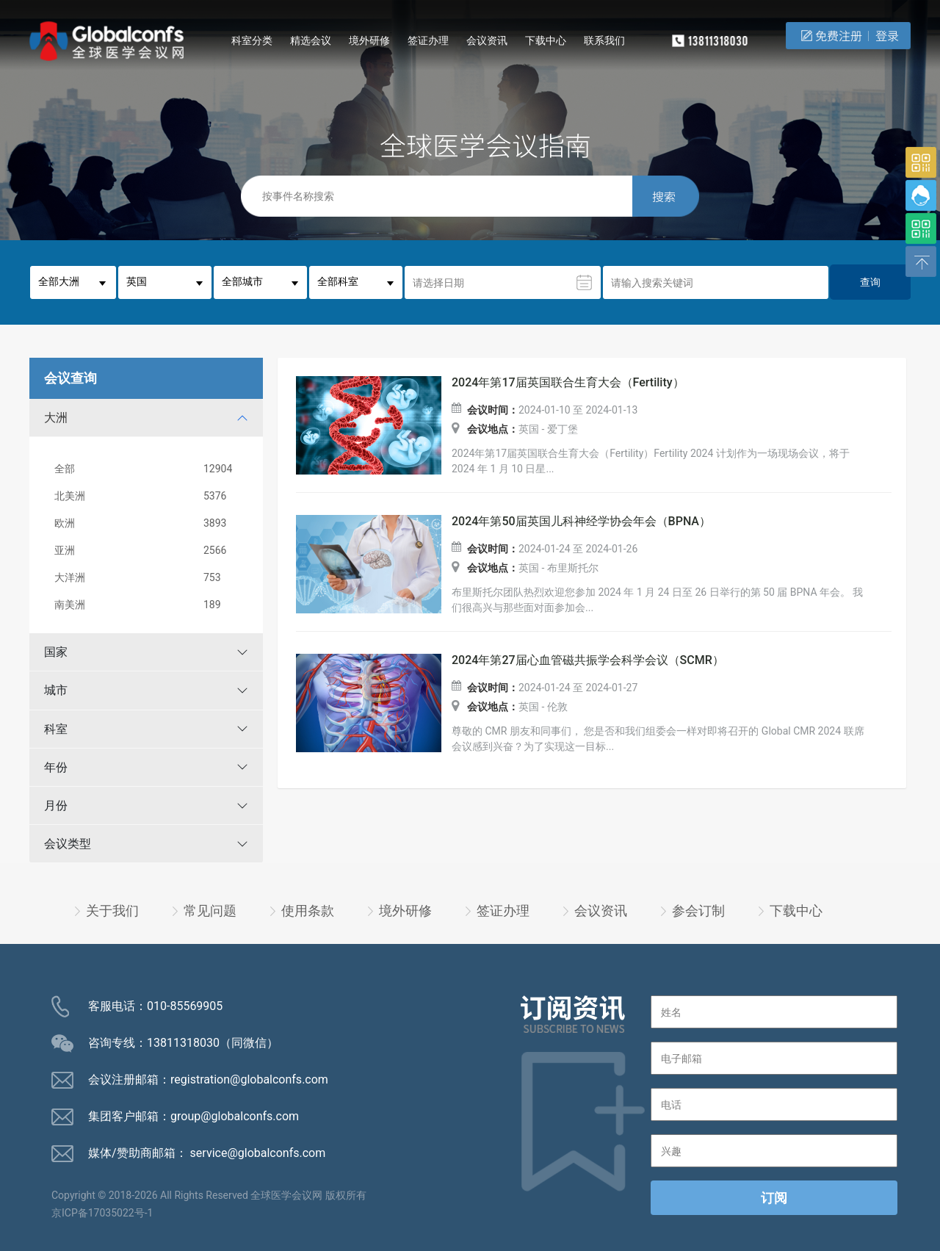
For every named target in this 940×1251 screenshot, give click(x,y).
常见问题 (210, 910)
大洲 (56, 418)
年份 (56, 767)
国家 (56, 652)
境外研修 (369, 40)
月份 (56, 805)
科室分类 (251, 40)
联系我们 (604, 40)
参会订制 (698, 910)
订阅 (774, 1197)
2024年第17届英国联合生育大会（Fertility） (568, 382)
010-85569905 (185, 1006)
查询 (870, 282)
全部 (149, 469)
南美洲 (149, 605)
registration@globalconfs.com (249, 1079)
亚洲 (149, 550)
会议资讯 (486, 40)
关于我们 (112, 910)
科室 (56, 729)
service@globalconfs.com (258, 1153)
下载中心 (545, 40)
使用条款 (307, 910)
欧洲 (149, 523)
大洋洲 (149, 577)
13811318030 (183, 1043)
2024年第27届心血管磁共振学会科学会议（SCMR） (588, 660)
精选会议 (310, 40)
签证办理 (428, 40)
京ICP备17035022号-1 (102, 1213)
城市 (56, 690)
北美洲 (149, 496)
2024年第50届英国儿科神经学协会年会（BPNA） (581, 521)
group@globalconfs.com (234, 1116)
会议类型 (67, 844)
